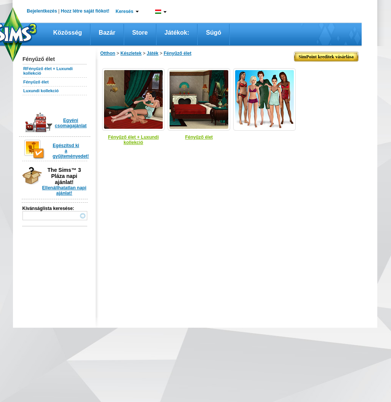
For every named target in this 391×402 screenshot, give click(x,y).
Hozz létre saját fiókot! (85, 11)
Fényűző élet (36, 82)
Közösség (67, 32)
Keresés (124, 11)
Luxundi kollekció (41, 90)
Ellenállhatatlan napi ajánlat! (64, 190)
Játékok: (177, 32)
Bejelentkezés (42, 11)
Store (140, 32)
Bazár (107, 32)
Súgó (213, 32)
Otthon (107, 53)
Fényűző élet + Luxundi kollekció (133, 140)
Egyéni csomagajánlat (71, 123)
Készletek (130, 53)
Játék (153, 53)
